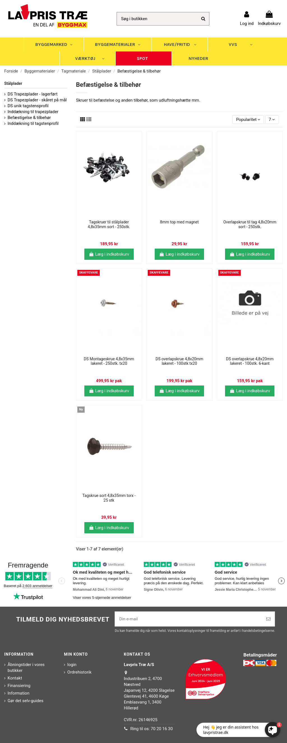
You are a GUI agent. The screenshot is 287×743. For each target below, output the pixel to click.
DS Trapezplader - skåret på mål (37, 99)
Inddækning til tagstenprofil (33, 123)
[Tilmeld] (268, 619)
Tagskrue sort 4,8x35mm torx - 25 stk (109, 498)
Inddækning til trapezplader (33, 111)
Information (18, 693)
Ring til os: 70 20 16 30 (151, 728)
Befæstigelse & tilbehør (29, 117)
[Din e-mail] (188, 619)
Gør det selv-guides (25, 700)
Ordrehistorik (79, 672)
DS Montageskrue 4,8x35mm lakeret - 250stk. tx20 (109, 361)
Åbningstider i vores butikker (26, 667)
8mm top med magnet (179, 222)
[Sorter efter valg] (248, 119)
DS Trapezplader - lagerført (32, 94)
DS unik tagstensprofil (28, 105)
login (72, 664)
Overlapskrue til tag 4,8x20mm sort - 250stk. (249, 224)
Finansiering (19, 685)
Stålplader (13, 83)
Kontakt (15, 678)
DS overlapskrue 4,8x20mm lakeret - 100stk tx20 (179, 361)
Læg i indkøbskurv (109, 254)
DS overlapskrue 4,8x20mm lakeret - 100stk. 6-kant (250, 361)
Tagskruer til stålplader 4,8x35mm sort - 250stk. (109, 224)
